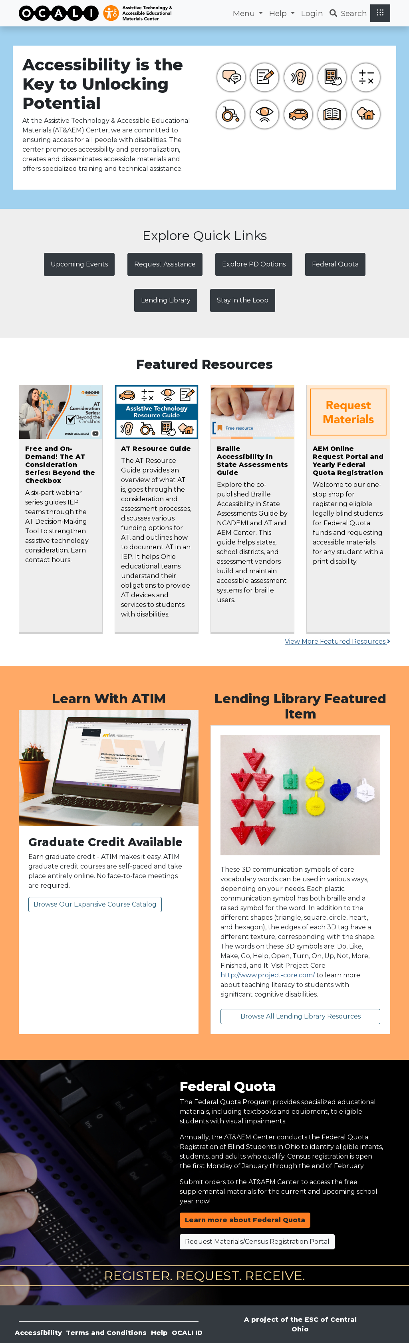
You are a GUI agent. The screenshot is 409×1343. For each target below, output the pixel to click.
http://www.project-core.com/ (267, 975)
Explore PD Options (254, 264)
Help (159, 1333)
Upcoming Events (79, 264)
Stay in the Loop (242, 300)
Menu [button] (245, 13)
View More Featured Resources (337, 641)
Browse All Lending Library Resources (300, 1016)
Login (312, 13)
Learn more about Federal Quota (245, 1220)
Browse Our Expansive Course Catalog (95, 904)
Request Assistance (165, 264)
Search (348, 13)
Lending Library (166, 300)
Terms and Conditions (106, 1333)
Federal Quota (335, 264)
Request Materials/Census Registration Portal (257, 1241)
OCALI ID (187, 1333)
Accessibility (38, 1333)
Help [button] (279, 13)
